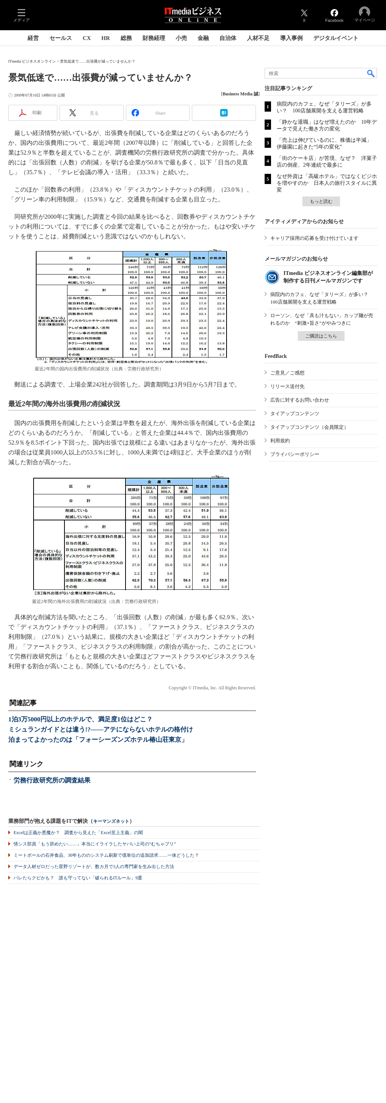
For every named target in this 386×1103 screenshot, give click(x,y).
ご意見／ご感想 (287, 373)
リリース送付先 (287, 386)
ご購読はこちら (321, 336)
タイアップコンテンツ (294, 413)
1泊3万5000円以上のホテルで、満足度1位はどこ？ (80, 719)
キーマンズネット (111, 821)
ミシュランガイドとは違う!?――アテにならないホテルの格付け (100, 729)
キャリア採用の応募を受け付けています (314, 238)
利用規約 (280, 440)
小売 (181, 38)
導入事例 (291, 38)
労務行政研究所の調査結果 (52, 780)
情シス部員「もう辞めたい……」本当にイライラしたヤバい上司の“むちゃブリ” (95, 844)
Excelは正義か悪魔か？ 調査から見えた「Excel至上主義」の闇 (78, 832)
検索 (371, 73)
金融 (203, 38)
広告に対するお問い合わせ (299, 400)
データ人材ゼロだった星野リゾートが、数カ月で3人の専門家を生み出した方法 (94, 866)
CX (87, 38)
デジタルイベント (335, 38)
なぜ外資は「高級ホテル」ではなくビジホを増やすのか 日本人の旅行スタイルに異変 (327, 183)
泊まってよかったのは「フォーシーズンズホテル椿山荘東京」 (98, 739)
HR (105, 38)
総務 (126, 38)
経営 (33, 38)
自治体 (227, 38)
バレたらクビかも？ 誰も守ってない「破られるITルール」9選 (78, 878)
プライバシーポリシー (294, 454)
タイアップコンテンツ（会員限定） (309, 427)
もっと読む (321, 201)
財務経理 (153, 38)
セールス (60, 38)
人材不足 (258, 38)
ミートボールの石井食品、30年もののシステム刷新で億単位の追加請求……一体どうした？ (106, 855)
